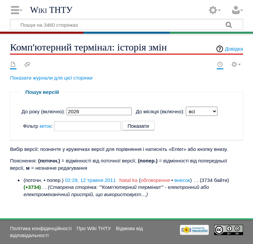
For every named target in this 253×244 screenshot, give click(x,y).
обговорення (155, 180)
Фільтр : (38, 126)
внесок (182, 180)
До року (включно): (44, 111)
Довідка (234, 49)
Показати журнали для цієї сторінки (51, 78)
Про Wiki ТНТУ (93, 228)
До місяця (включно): (160, 111)
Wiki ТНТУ (51, 10)
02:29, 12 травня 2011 (90, 180)
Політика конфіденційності (40, 228)
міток (45, 126)
